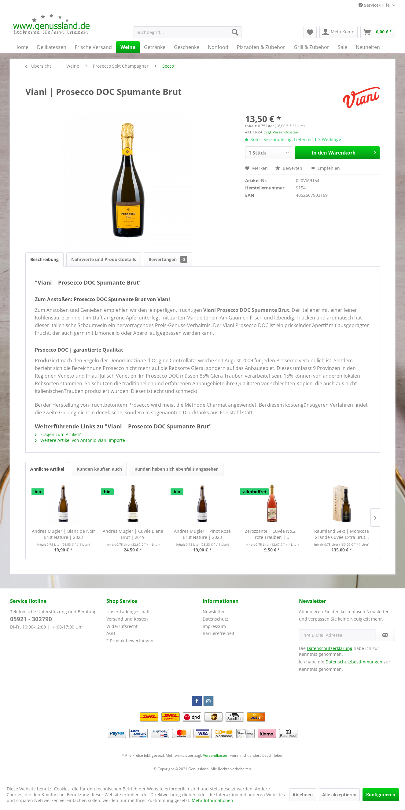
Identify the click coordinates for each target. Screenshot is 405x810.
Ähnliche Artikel (47, 469)
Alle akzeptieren (339, 794)
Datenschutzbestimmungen (354, 662)
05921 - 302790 (31, 619)
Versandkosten (215, 755)
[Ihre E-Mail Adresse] (337, 635)
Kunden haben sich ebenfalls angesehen (176, 469)
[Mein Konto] (338, 32)
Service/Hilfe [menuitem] (375, 5)
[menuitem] (187, 32)
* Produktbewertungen (129, 641)
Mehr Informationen (212, 800)
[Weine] (128, 47)
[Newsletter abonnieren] (385, 635)
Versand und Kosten (127, 619)
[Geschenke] (187, 47)
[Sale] (342, 47)
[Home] (21, 47)
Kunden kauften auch (99, 469)
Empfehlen (325, 168)
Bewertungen (168, 259)
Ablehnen (303, 794)
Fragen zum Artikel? (58, 434)
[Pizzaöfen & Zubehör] (261, 47)
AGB (110, 633)
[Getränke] (155, 47)
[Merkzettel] (310, 32)
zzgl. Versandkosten (281, 132)
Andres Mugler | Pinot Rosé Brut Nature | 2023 (202, 534)
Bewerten (289, 168)
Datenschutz (215, 619)
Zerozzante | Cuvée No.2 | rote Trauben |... (272, 534)
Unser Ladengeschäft (128, 611)
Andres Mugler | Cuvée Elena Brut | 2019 (133, 534)
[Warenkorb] (377, 32)
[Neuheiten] (368, 47)
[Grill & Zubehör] (311, 47)
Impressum (214, 626)
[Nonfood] (218, 47)
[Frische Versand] (93, 47)
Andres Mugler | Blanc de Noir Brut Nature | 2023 (63, 534)
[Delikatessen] (52, 47)
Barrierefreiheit (218, 633)
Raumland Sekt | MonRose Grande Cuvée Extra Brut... (341, 534)
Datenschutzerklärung (329, 648)
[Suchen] (235, 32)
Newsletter (214, 611)
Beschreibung (44, 259)
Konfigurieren (380, 794)
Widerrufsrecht (122, 626)
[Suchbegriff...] (187, 32)
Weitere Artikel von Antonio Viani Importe (80, 440)
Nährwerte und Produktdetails (103, 259)
